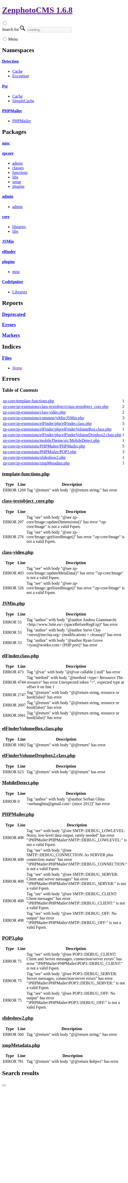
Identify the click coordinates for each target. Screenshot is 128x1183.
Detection (10, 61)
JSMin (8, 241)
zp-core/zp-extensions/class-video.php (34, 412)
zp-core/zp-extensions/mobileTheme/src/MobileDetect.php (51, 440)
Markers (11, 335)
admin (17, 163)
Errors (9, 324)
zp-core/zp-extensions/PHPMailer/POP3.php (39, 452)
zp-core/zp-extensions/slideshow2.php (34, 457)
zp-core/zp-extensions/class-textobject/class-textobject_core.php (56, 406)
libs (15, 177)
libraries (19, 227)
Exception (20, 76)
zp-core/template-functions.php (28, 401)
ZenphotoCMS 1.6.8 (37, 10)
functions (20, 172)
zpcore (8, 153)
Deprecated (13, 314)
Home (17, 368)
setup (16, 182)
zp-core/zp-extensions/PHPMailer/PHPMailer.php (44, 446)
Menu (13, 39)
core (5, 217)
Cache (17, 71)
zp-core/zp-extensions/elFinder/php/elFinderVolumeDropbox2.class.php (62, 435)
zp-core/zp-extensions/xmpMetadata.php (36, 463)
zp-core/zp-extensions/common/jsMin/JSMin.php (43, 418)
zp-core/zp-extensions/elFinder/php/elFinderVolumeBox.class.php (57, 429)
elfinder (9, 251)
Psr (5, 86)
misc (6, 143)
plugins (18, 186)
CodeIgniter (12, 282)
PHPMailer (12, 111)
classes (18, 168)
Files (7, 358)
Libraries (19, 292)
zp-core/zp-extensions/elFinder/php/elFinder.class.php (47, 423)
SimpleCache (23, 101)
